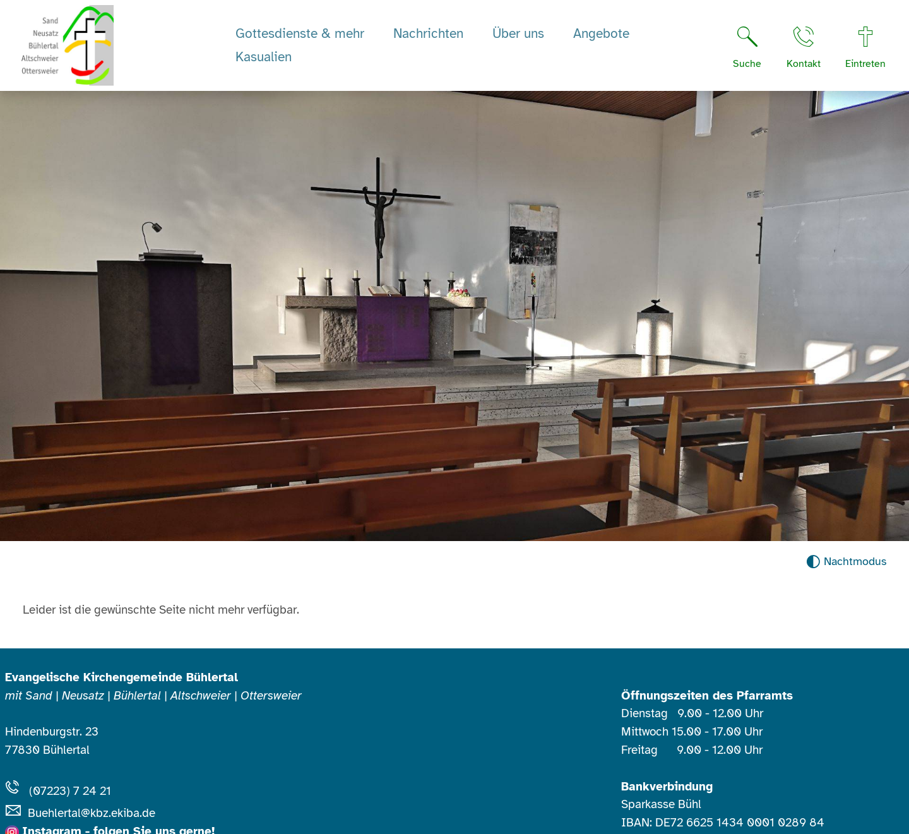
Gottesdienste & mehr (299, 33)
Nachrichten (428, 33)
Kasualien (263, 57)
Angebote (601, 33)
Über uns (518, 33)
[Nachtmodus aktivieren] (846, 561)
